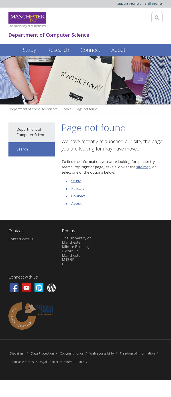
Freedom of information (137, 353)
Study (76, 180)
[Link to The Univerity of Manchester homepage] (27, 20)
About (76, 203)
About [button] (118, 49)
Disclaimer (17, 353)
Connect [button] (90, 49)
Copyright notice (71, 353)
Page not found (86, 109)
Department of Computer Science (33, 109)
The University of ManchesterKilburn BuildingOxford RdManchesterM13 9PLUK (76, 251)
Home (12, 49)
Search (66, 109)
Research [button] (58, 49)
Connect (78, 196)
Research (79, 188)
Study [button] (29, 49)
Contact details (20, 239)
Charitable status (22, 362)
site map (143, 166)
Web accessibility (102, 353)
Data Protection (42, 353)
